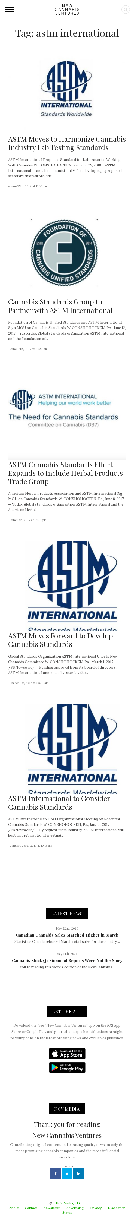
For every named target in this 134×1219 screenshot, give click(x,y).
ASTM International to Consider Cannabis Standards (59, 802)
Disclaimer (116, 1208)
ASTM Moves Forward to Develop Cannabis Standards (60, 640)
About (14, 1208)
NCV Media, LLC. (69, 1203)
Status (67, 1212)
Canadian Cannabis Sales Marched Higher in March (67, 935)
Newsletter (51, 1208)
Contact (31, 1208)
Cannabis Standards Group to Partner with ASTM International (60, 306)
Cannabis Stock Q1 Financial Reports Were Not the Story (67, 960)
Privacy (96, 1208)
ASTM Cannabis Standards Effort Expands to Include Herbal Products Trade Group (65, 473)
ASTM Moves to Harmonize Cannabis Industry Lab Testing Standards (67, 143)
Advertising (75, 1208)
